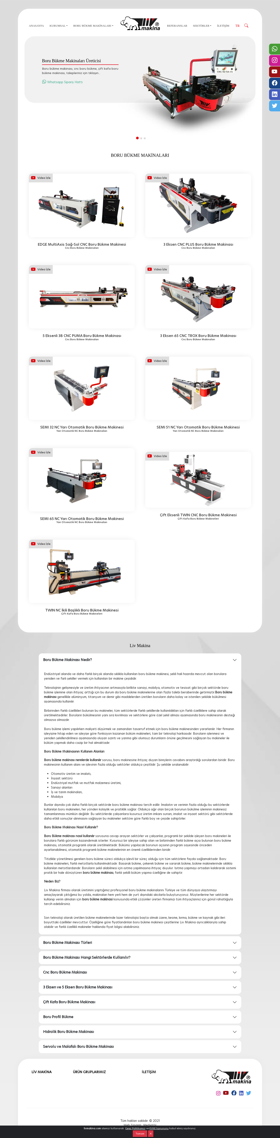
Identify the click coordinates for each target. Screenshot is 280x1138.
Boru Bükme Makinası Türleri (67, 942)
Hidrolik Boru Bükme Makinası (68, 1031)
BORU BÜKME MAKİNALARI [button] (92, 25)
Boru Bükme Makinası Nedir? (67, 659)
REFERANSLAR (177, 25)
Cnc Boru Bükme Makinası (65, 972)
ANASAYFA (36, 25)
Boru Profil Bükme (58, 1016)
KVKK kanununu (159, 1128)
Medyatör (149, 1125)
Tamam (140, 1133)
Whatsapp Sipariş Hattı (62, 82)
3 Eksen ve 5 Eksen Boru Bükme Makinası (77, 987)
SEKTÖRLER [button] (201, 25)
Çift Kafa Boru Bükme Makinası (69, 1002)
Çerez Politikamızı (135, 1128)
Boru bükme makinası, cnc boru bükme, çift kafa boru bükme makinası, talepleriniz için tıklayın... (80, 71)
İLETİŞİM (223, 25)
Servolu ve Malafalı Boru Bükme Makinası (78, 1046)
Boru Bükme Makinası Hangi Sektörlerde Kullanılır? (86, 957)
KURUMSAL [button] (58, 25)
